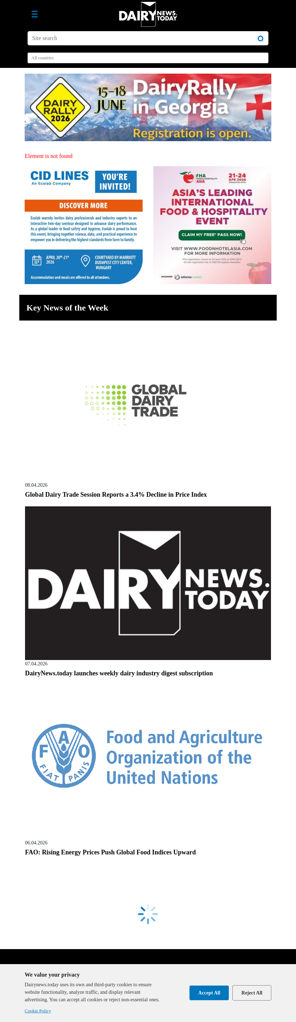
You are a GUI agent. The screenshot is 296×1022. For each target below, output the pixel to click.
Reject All (251, 993)
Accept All (209, 993)
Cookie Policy (38, 1010)
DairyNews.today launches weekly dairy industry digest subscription (119, 673)
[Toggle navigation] (35, 14)
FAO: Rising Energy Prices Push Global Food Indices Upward (110, 852)
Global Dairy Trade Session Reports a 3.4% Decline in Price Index (116, 494)
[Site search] (148, 38)
